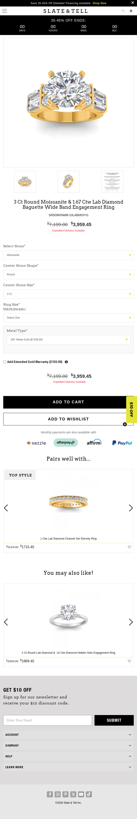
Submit (114, 720)
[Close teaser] (125, 424)
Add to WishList (68, 419)
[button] (131, 409)
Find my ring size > (14, 308)
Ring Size (68, 306)
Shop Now (99, 3)
